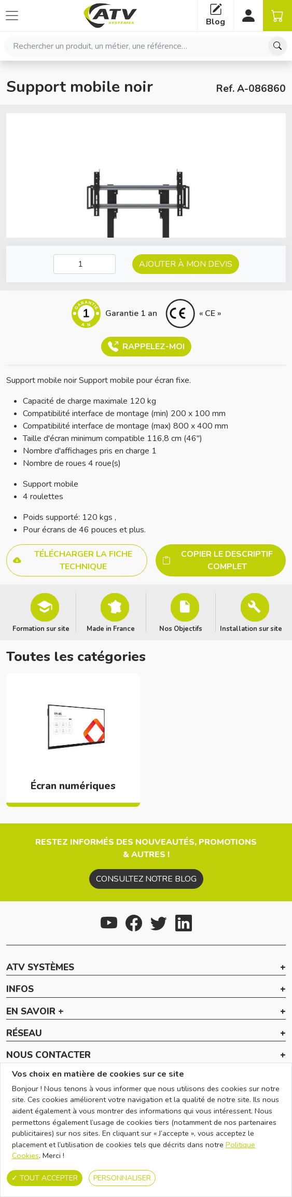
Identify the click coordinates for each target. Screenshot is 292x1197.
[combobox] (146, 46)
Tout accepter (44, 1178)
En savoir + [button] (35, 1011)
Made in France (111, 628)
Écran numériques (73, 786)
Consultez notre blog (146, 879)
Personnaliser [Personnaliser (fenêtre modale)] (122, 1178)
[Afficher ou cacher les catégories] (12, 15)
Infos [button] (20, 989)
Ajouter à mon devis (185, 264)
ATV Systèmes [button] (40, 967)
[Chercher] (277, 46)
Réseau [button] (24, 1033)
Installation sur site (251, 628)
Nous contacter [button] (48, 1055)
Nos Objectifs (180, 628)
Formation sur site (40, 628)
